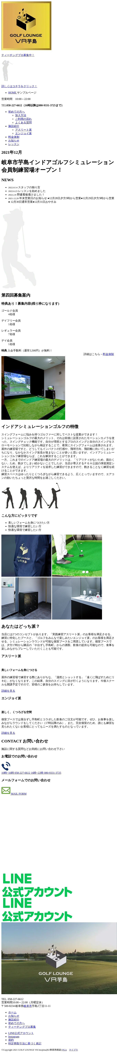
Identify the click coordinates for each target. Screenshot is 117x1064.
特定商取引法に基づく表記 (24, 1043)
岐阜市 (28, 1006)
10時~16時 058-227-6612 (16, 772)
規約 (11, 1039)
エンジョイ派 (23, 133)
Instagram (13, 1036)
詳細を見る (8, 690)
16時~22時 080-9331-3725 (46, 772)
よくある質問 (23, 122)
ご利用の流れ (23, 118)
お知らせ (13, 140)
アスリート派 (23, 129)
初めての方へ (16, 111)
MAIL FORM (14, 793)
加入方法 (20, 115)
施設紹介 (13, 126)
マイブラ (73, 1050)
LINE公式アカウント (21, 1033)
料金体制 (13, 136)
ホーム (12, 1012)
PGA (64, 1050)
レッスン (13, 144)
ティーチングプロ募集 (22, 1026)
